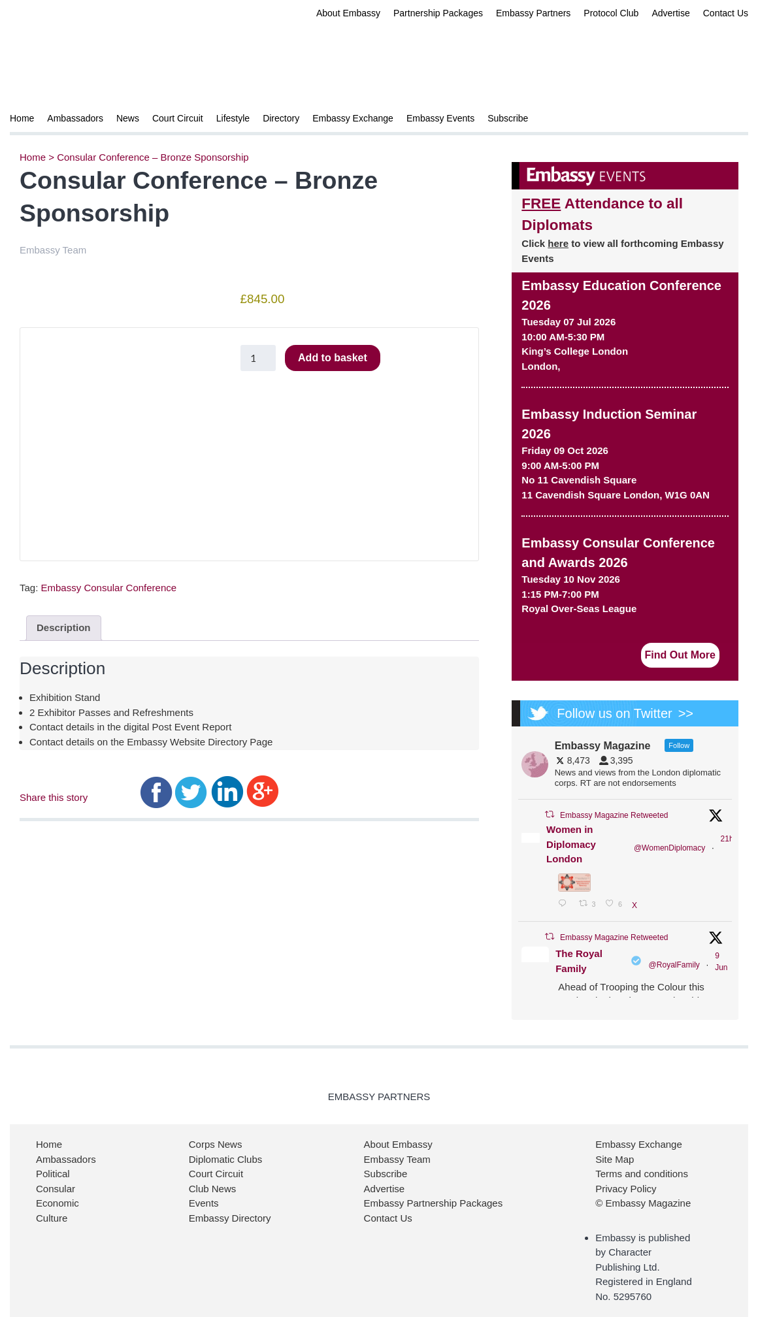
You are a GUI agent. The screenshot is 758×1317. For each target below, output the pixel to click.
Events (204, 1203)
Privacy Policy (625, 1188)
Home (22, 118)
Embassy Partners (533, 13)
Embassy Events (440, 118)
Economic (57, 1203)
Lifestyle (233, 118)
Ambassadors (75, 118)
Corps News (215, 1144)
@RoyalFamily (674, 964)
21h (727, 838)
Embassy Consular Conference (109, 587)
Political (53, 1173)
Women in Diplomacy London (571, 844)
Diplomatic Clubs (226, 1159)
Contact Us (725, 13)
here (558, 243)
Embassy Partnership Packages (433, 1203)
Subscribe (507, 118)
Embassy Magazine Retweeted (614, 815)
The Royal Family (578, 961)
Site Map (614, 1159)
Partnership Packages (438, 13)
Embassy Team (397, 1159)
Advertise (670, 13)
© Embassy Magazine (643, 1203)
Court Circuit (177, 118)
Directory (281, 118)
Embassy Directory (230, 1218)
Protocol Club (611, 13)
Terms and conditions (641, 1173)
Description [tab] (64, 627)
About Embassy (348, 13)
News (127, 118)
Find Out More (680, 654)
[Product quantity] (258, 358)
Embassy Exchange (352, 118)
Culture (51, 1218)
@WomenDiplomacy (669, 848)
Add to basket (332, 357)
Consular (55, 1188)
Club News (213, 1188)
